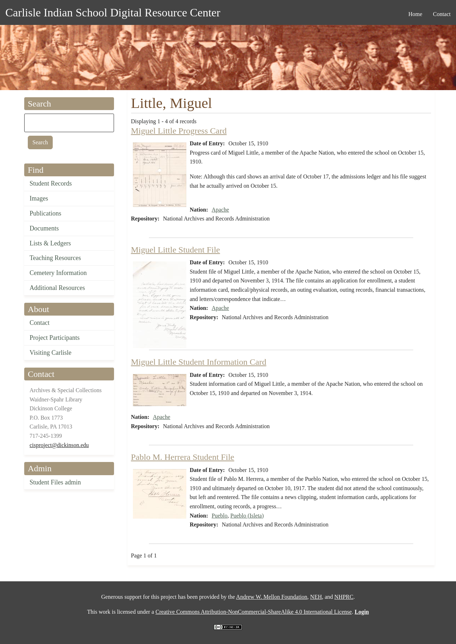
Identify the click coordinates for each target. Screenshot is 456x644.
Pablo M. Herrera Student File (182, 457)
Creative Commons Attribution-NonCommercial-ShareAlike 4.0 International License (253, 612)
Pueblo (219, 516)
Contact (40, 322)
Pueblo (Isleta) (247, 516)
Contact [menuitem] (442, 14)
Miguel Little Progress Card (179, 130)
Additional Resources (57, 287)
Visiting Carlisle (50, 352)
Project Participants (54, 337)
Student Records (51, 183)
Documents (44, 228)
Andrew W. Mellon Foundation (271, 597)
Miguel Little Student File (175, 249)
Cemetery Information (58, 272)
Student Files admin (55, 482)
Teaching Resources (55, 257)
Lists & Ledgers (50, 243)
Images (39, 198)
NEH (316, 597)
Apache (220, 210)
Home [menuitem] (415, 14)
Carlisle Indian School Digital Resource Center (112, 12)
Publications (45, 213)
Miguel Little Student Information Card (198, 362)
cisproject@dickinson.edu (59, 445)
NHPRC (344, 597)
